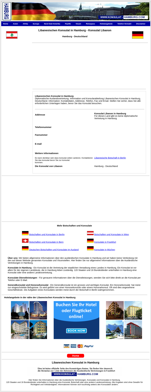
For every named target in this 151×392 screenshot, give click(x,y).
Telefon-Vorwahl (124, 24)
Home (5, 24)
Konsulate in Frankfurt (105, 242)
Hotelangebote (106, 24)
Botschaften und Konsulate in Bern (46, 242)
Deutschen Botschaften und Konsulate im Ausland (54, 249)
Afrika (25, 24)
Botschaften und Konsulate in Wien (111, 234)
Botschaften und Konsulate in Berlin (46, 234)
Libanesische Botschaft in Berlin (110, 158)
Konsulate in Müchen (104, 249)
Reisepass (90, 24)
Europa (36, 24)
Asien (15, 24)
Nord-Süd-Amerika (52, 24)
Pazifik (68, 24)
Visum (78, 24)
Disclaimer (141, 24)
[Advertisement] (15, 108)
